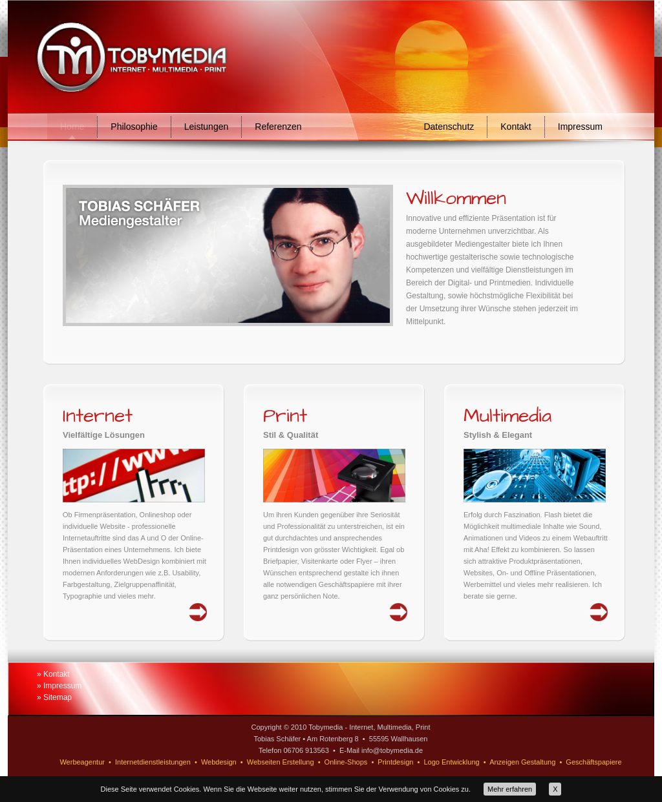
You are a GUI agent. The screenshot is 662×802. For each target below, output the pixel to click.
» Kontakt (53, 674)
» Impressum (59, 685)
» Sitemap (54, 697)
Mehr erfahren (509, 789)
